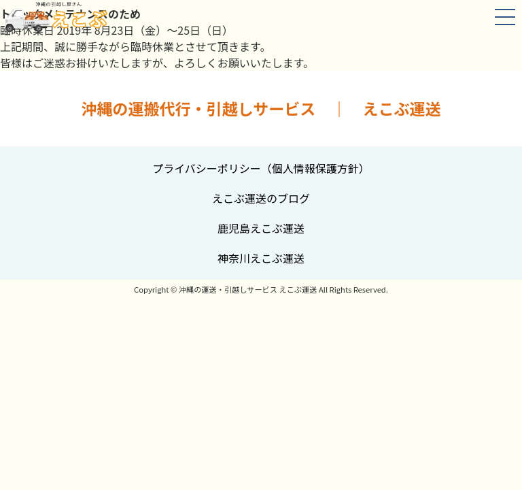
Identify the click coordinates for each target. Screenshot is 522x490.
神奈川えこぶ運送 (261, 258)
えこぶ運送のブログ (261, 198)
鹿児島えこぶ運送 (261, 228)
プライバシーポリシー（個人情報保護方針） (261, 168)
